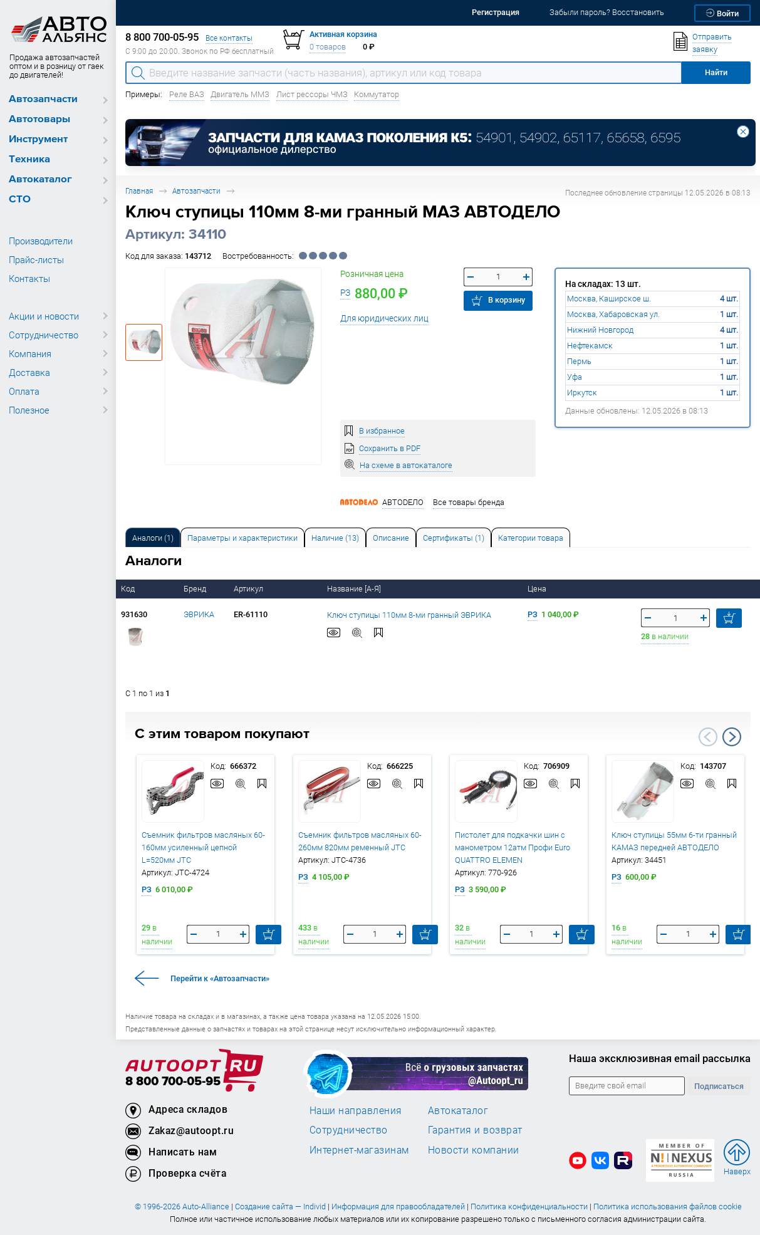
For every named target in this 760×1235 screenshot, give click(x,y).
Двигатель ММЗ (240, 94)
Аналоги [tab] (153, 538)
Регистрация (495, 12)
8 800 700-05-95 (173, 1082)
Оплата (24, 391)
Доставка (29, 372)
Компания (30, 353)
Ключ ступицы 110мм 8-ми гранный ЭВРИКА (409, 615)
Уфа (574, 377)
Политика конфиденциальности (529, 1206)
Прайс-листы (36, 259)
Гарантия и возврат (475, 1130)
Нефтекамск (590, 345)
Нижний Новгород (600, 330)
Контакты (29, 278)
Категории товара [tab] (530, 538)
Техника (29, 159)
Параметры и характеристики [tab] (242, 538)
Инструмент (38, 139)
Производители (41, 240)
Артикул (249, 588)
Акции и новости (44, 316)
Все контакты (229, 38)
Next (731, 736)
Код (129, 588)
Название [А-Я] (355, 588)
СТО (20, 199)
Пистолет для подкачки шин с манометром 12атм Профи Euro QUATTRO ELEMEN (512, 847)
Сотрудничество (43, 334)
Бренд (196, 588)
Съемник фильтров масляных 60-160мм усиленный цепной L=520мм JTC (203, 847)
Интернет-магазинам (359, 1150)
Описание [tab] (391, 538)
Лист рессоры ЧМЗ (312, 94)
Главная (139, 190)
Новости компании (473, 1150)
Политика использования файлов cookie (667, 1206)
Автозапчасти (43, 99)
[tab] (152, 537)
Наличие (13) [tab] (335, 538)
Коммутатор (376, 94)
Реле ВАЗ (186, 94)
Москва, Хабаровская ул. (613, 314)
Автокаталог (40, 179)
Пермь (579, 361)
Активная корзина (343, 34)
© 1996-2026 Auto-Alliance (182, 1206)
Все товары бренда (468, 502)
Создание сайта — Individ (280, 1206)
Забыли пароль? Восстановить (606, 12)
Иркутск (582, 392)
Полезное (29, 410)
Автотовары (39, 119)
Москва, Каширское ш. (609, 298)
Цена (538, 588)
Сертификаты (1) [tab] (453, 538)
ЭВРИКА (199, 614)
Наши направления (356, 1110)
